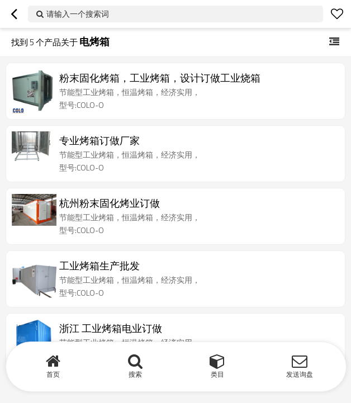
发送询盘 (299, 374)
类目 (217, 374)
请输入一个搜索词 (77, 14)
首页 (53, 374)
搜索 (135, 374)
